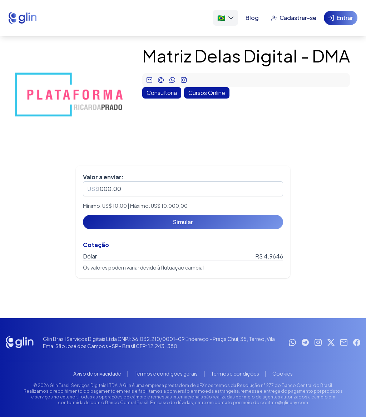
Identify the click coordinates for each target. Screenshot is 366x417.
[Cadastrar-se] (293, 17)
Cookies (282, 373)
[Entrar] (340, 18)
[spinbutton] (183, 188)
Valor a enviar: (103, 177)
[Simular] (183, 222)
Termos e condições (235, 373)
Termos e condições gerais (166, 373)
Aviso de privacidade (97, 373)
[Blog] (252, 17)
